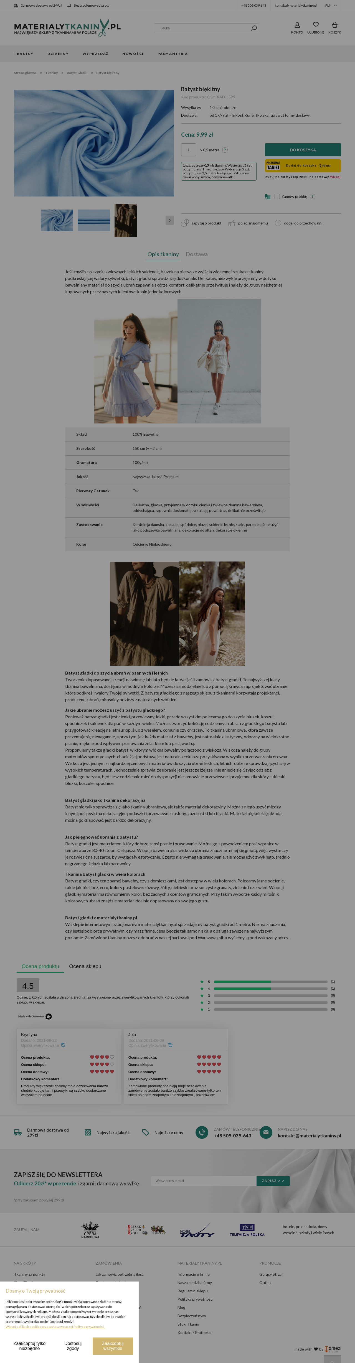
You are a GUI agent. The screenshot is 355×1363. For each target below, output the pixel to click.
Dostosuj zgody (73, 1346)
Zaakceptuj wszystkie (113, 1346)
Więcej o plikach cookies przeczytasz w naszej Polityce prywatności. (55, 1326)
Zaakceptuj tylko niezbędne (30, 1346)
